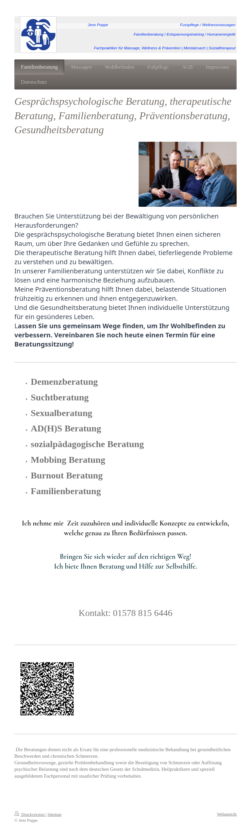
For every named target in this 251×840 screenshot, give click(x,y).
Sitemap (54, 814)
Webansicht (227, 814)
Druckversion (29, 814)
